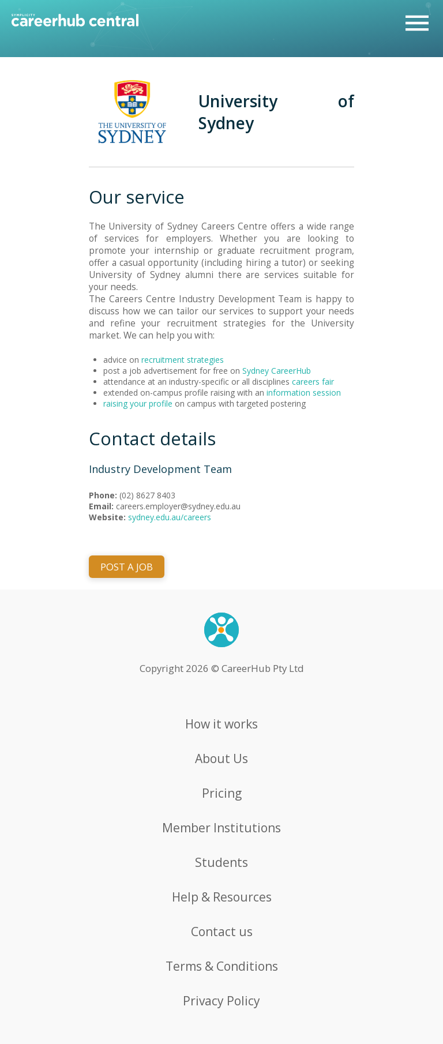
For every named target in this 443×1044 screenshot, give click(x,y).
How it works (221, 724)
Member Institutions (221, 828)
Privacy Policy (221, 1001)
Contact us (222, 931)
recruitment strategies (182, 359)
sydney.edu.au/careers (169, 517)
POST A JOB (126, 566)
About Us (221, 758)
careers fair (313, 381)
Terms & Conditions (222, 966)
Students (221, 862)
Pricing (222, 793)
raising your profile (137, 403)
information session (303, 392)
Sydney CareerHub (276, 370)
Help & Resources (222, 897)
